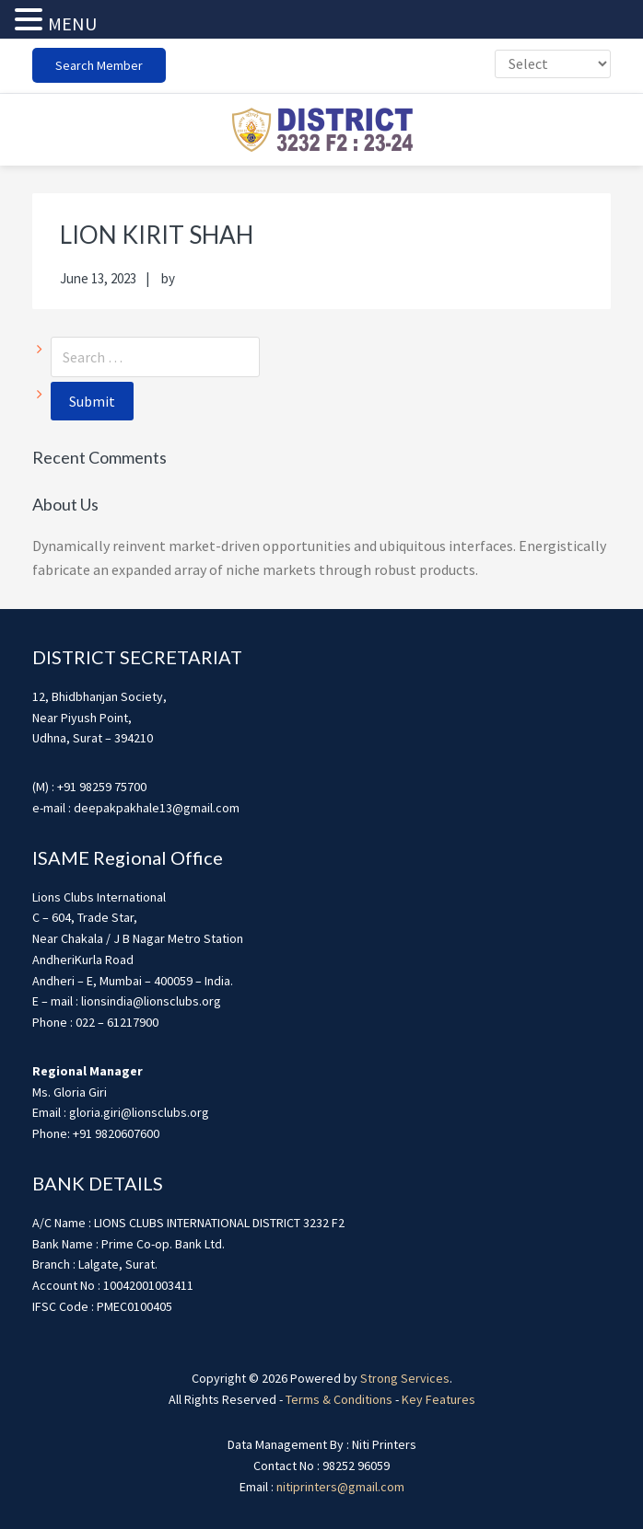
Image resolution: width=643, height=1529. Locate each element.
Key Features (438, 1399)
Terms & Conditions (339, 1399)
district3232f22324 (321, 130)
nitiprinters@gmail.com (340, 1486)
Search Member (99, 65)
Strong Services (405, 1378)
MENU (72, 23)
